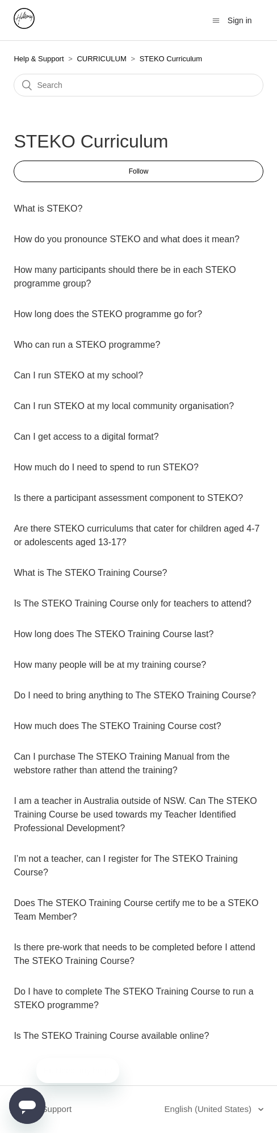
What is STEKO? (48, 208)
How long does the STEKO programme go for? (108, 314)
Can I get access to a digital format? (86, 436)
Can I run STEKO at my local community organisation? (124, 406)
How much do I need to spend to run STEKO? (106, 467)
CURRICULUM (101, 58)
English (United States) (209, 1109)
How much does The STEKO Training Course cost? (117, 726)
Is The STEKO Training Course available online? (111, 1036)
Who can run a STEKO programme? (87, 344)
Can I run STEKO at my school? (78, 375)
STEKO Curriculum (171, 58)
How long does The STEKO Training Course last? (113, 634)
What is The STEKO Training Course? (90, 573)
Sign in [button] (240, 20)
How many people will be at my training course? (110, 664)
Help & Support (39, 58)
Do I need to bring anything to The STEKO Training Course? (135, 695)
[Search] (138, 85)
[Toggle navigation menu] (216, 20)
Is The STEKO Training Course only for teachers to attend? (132, 603)
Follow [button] (139, 171)
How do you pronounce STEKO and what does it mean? (127, 239)
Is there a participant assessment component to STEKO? (128, 498)
